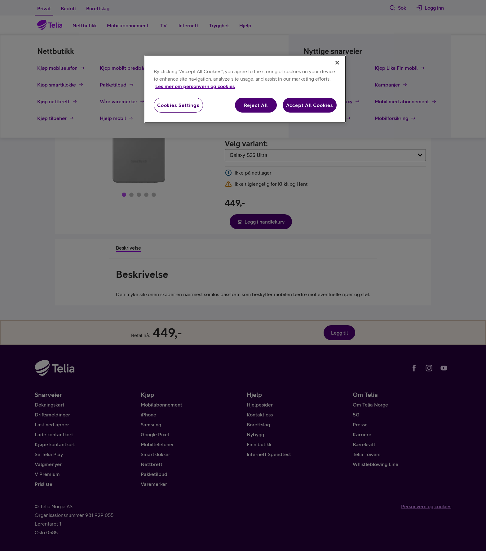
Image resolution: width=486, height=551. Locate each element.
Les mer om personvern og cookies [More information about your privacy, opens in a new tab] (195, 86)
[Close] (337, 62)
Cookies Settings (178, 105)
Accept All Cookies (309, 105)
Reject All (256, 105)
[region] (245, 89)
